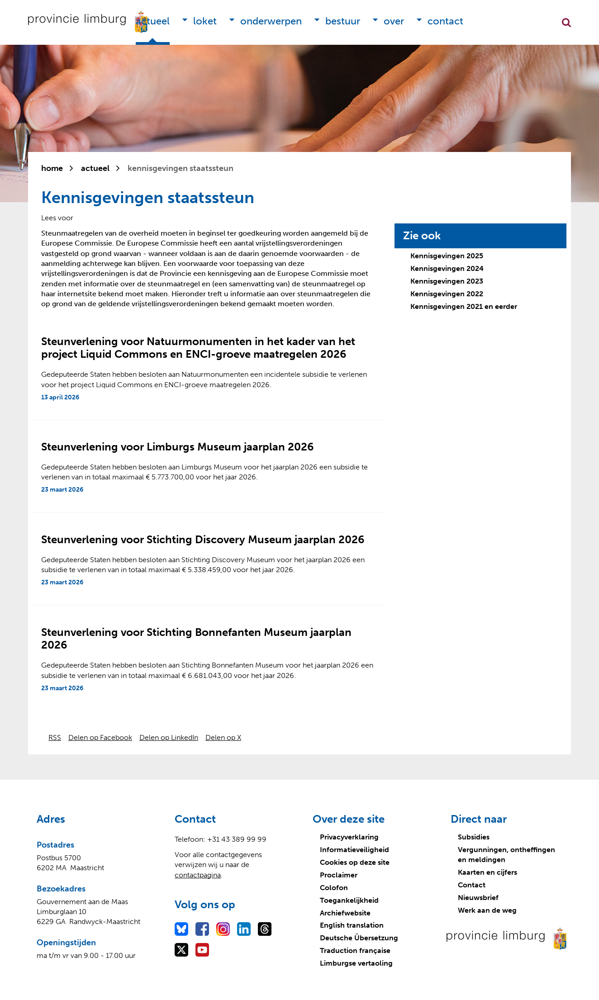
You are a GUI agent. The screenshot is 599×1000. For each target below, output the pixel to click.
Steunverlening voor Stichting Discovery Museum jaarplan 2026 (203, 539)
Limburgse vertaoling (356, 963)
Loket (205, 21)
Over (394, 21)
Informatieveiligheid (354, 849)
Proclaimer (338, 875)
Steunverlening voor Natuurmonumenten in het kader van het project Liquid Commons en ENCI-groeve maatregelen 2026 (198, 348)
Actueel (153, 21)
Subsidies (474, 837)
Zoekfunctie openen (566, 22)
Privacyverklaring (349, 837)
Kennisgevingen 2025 (446, 255)
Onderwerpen (271, 21)
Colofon (334, 887)
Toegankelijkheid (349, 900)
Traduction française (355, 950)
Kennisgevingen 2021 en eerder (463, 306)
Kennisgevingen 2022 (446, 293)
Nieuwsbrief (478, 897)
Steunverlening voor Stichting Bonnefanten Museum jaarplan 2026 (196, 639)
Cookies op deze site (355, 862)
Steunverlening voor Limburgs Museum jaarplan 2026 (177, 446)
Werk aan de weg (487, 910)
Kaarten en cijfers (487, 872)
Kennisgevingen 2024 (447, 268)
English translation (352, 925)
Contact (445, 21)
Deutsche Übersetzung (359, 938)
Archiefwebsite (345, 913)
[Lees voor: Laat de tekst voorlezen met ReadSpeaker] (57, 217)
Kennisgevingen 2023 (446, 281)
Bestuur (342, 21)
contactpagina (198, 875)
